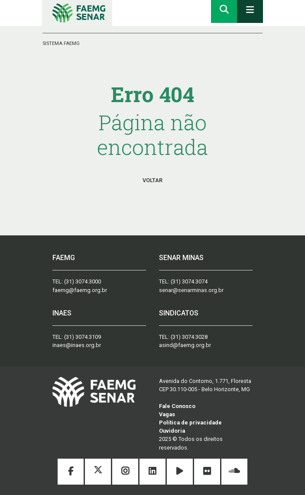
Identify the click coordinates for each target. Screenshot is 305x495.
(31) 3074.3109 (82, 337)
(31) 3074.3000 (82, 281)
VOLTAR (152, 180)
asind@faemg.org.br (185, 345)
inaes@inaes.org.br (76, 345)
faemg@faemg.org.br (79, 290)
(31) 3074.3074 (189, 281)
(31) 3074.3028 (189, 337)
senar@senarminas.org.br (191, 290)
